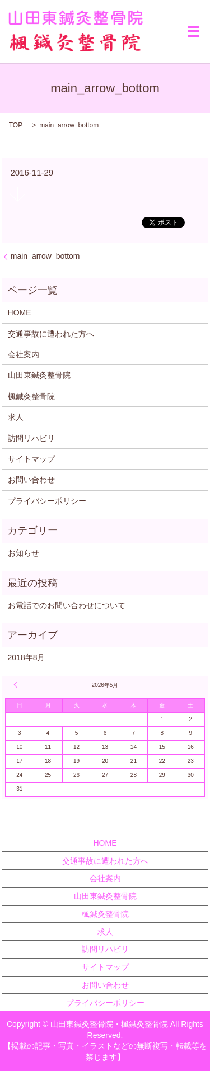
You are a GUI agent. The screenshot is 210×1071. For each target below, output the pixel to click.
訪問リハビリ (31, 438)
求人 (16, 417)
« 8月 (16, 684)
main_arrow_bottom (45, 256)
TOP (15, 125)
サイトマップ (31, 458)
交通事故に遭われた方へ (51, 333)
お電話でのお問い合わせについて (66, 605)
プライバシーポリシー (47, 500)
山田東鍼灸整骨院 (39, 375)
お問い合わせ (31, 479)
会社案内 (23, 354)
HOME (19, 312)
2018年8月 (26, 657)
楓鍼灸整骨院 (31, 396)
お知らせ (23, 552)
